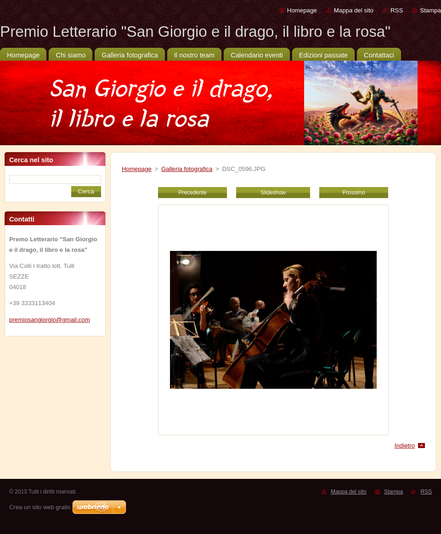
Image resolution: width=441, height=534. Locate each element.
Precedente (192, 192)
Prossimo (353, 192)
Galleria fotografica (186, 168)
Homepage (302, 10)
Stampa (430, 10)
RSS (396, 10)
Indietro (405, 445)
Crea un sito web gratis (39, 507)
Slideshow (272, 192)
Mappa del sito (353, 10)
